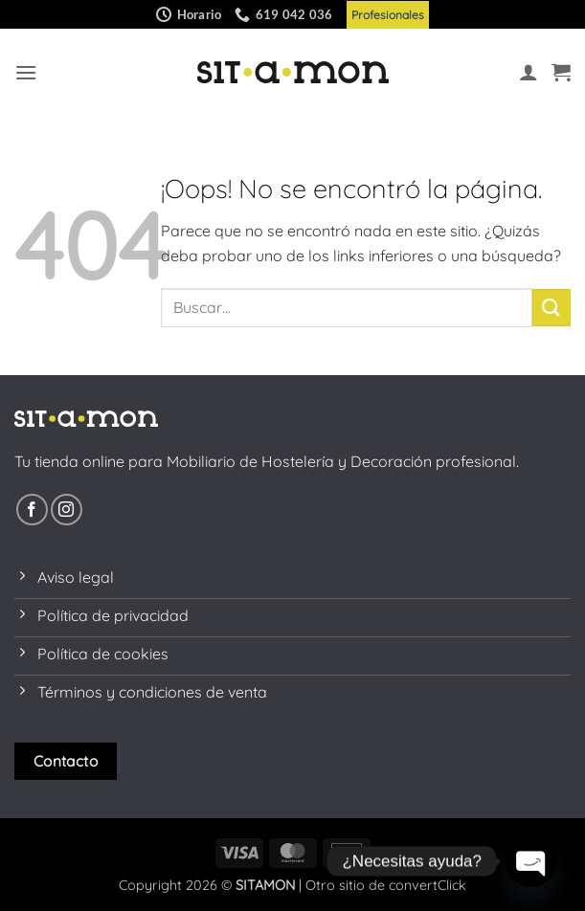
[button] (25, 72)
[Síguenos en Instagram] (66, 509)
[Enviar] (551, 307)
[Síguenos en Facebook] (32, 509)
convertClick (427, 885)
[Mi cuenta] (528, 72)
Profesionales (387, 15)
